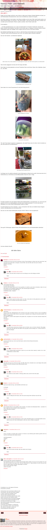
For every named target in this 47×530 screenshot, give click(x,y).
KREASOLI (6, 429)
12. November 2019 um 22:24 (18, 458)
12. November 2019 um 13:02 (16, 393)
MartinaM (5, 259)
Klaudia (5, 383)
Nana (8, 271)
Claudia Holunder (7, 309)
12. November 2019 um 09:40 (14, 361)
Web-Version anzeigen (23, 515)
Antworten (6, 266)
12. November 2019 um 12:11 (14, 429)
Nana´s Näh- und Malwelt (12, 3)
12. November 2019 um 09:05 (16, 325)
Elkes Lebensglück (8, 458)
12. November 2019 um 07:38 (13, 259)
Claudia (5, 282)
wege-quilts (6, 361)
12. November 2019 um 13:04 (16, 416)
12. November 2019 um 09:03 (16, 271)
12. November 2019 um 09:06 (16, 348)
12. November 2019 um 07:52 (17, 309)
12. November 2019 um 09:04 (16, 297)
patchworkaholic (7, 339)
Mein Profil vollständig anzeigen (6, 526)
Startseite (23, 512)
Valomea (5, 405)
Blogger (25, 528)
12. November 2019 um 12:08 (13, 405)
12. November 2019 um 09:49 (13, 383)
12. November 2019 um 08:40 (17, 339)
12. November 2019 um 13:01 (16, 371)
